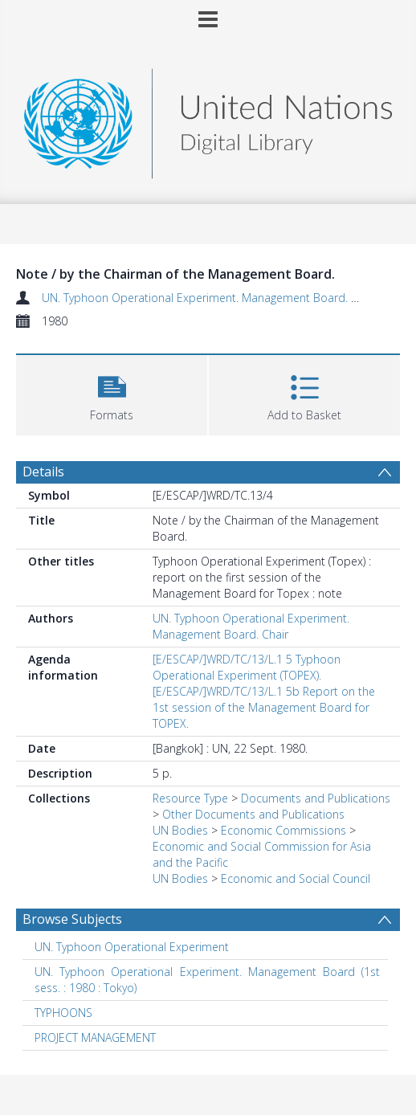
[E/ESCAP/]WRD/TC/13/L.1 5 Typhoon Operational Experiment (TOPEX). (247, 667)
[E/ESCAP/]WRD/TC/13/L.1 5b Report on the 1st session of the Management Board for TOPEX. (264, 707)
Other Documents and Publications (253, 814)
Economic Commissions (283, 830)
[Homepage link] (208, 119)
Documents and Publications (315, 798)
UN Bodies (180, 830)
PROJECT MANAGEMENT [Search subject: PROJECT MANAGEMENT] (95, 1037)
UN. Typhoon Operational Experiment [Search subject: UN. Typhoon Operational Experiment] (132, 946)
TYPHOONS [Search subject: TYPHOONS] (63, 1012)
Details (43, 471)
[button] (111, 393)
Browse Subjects (72, 919)
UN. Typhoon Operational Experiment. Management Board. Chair (209, 297)
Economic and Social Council (295, 878)
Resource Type (190, 798)
